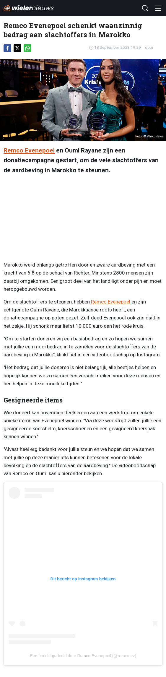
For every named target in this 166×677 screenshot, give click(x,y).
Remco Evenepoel (29, 150)
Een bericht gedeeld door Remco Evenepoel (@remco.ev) (83, 655)
